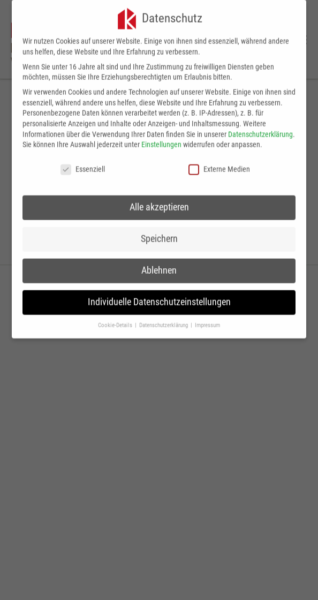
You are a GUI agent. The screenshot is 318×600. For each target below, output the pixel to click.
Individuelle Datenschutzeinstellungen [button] (159, 297)
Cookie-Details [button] (116, 320)
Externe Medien (219, 165)
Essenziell (82, 165)
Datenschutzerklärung (260, 129)
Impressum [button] (207, 320)
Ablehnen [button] (159, 266)
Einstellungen (161, 140)
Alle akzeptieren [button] (159, 203)
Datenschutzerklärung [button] (164, 320)
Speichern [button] (159, 234)
